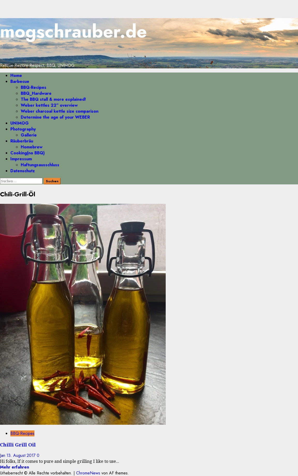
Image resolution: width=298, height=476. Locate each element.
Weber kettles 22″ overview (49, 105)
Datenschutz (22, 171)
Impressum (21, 159)
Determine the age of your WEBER (55, 117)
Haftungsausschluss (40, 165)
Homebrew (31, 147)
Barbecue (19, 81)
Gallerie (29, 135)
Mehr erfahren (14, 467)
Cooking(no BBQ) (27, 153)
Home (16, 75)
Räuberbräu (21, 141)
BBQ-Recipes (33, 87)
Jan (3, 455)
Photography (23, 129)
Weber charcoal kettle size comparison (59, 111)
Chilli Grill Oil (18, 444)
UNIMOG (19, 123)
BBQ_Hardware (36, 93)
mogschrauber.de (73, 31)
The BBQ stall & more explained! (53, 99)
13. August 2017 (21, 455)
